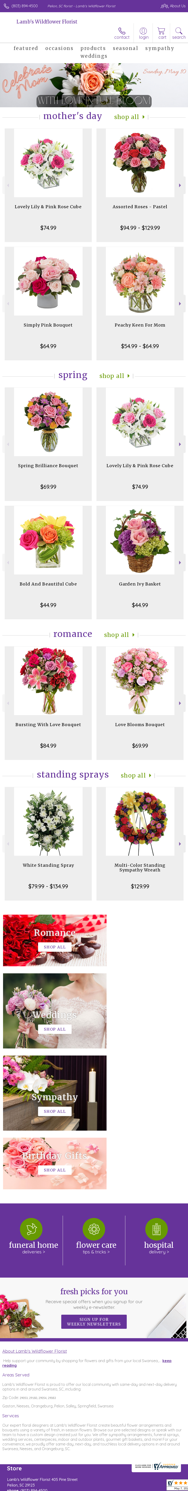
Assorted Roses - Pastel (140, 206)
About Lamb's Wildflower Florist (34, 1210)
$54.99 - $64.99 (140, 346)
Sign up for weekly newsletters (94, 1181)
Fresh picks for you (94, 1157)
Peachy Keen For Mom (140, 325)
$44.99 (48, 605)
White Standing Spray (48, 865)
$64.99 (48, 346)
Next (181, 185)
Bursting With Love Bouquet (48, 724)
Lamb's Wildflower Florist (46, 22)
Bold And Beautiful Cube (48, 584)
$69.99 (48, 486)
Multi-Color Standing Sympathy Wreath (140, 868)
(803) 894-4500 (25, 6)
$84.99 (48, 745)
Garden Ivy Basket (140, 584)
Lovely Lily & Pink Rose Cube (48, 206)
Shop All (126, 117)
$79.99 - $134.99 (48, 886)
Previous (7, 185)
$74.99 (48, 227)
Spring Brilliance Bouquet (48, 465)
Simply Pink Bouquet (48, 325)
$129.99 (140, 886)
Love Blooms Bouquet (140, 724)
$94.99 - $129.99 (140, 227)
